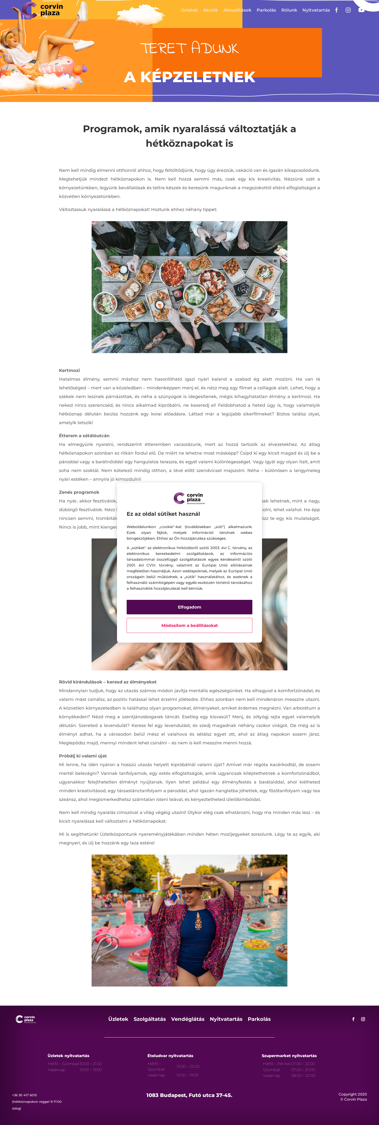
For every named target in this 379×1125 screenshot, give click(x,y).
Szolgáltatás (150, 1019)
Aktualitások (237, 10)
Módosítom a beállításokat (189, 625)
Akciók (210, 10)
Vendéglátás (187, 1019)
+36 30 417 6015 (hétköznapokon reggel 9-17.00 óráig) (37, 1101)
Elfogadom (189, 607)
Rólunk (289, 10)
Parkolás (266, 10)
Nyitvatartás (316, 10)
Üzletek (189, 10)
